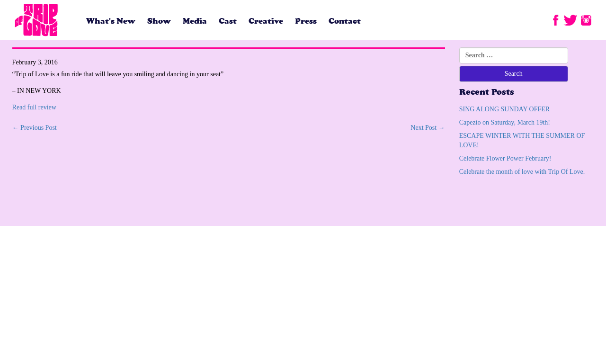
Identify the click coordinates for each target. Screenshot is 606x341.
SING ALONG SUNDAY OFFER (504, 109)
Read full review (34, 107)
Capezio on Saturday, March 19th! (504, 122)
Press (306, 21)
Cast (228, 21)
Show (159, 21)
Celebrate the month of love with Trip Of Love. (522, 171)
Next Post (427, 127)
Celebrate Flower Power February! (505, 158)
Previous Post (34, 127)
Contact (345, 21)
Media (195, 21)
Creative (266, 21)
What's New (110, 21)
